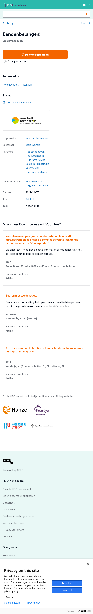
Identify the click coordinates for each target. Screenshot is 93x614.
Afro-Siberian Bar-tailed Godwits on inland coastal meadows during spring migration (44, 349)
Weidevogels (11, 84)
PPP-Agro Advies (35, 159)
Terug (10, 23)
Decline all (66, 590)
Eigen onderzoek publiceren (19, 495)
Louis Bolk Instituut (37, 163)
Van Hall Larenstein (37, 138)
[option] (46, 418)
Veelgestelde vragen (14, 523)
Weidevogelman (13, 41)
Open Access (10, 509)
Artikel (30, 198)
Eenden (27, 84)
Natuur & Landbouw (17, 274)
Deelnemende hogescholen (18, 516)
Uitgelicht (9, 502)
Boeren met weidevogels (21, 296)
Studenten (9, 555)
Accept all (67, 583)
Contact (7, 536)
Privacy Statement (13, 529)
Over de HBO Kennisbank (17, 489)
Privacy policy (33, 602)
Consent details (12, 602)
